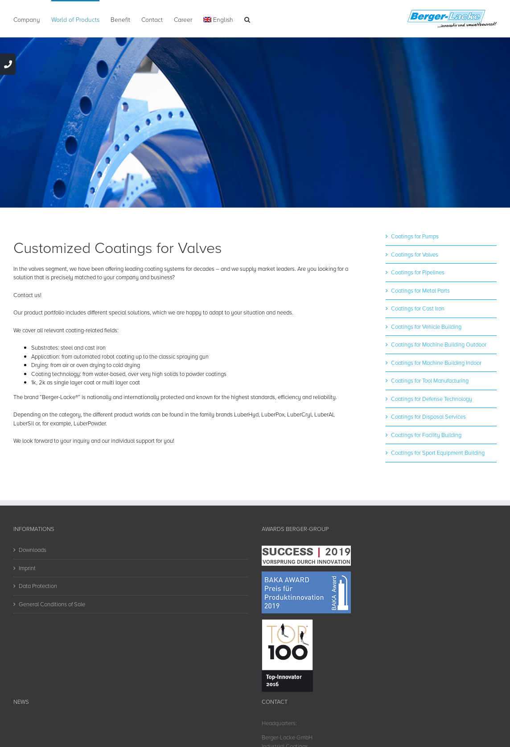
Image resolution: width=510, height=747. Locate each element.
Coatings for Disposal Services (428, 416)
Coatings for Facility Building (426, 435)
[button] (247, 18)
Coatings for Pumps (415, 236)
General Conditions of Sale (52, 604)
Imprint (27, 568)
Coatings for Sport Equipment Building (438, 453)
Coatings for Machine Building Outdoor (438, 344)
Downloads (32, 550)
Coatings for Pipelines (417, 272)
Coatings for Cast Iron (417, 308)
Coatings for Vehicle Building (426, 326)
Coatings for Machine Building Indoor (436, 363)
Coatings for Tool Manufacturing (430, 380)
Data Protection (38, 586)
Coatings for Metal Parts (420, 290)
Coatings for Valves (414, 254)
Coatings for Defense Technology (431, 399)
